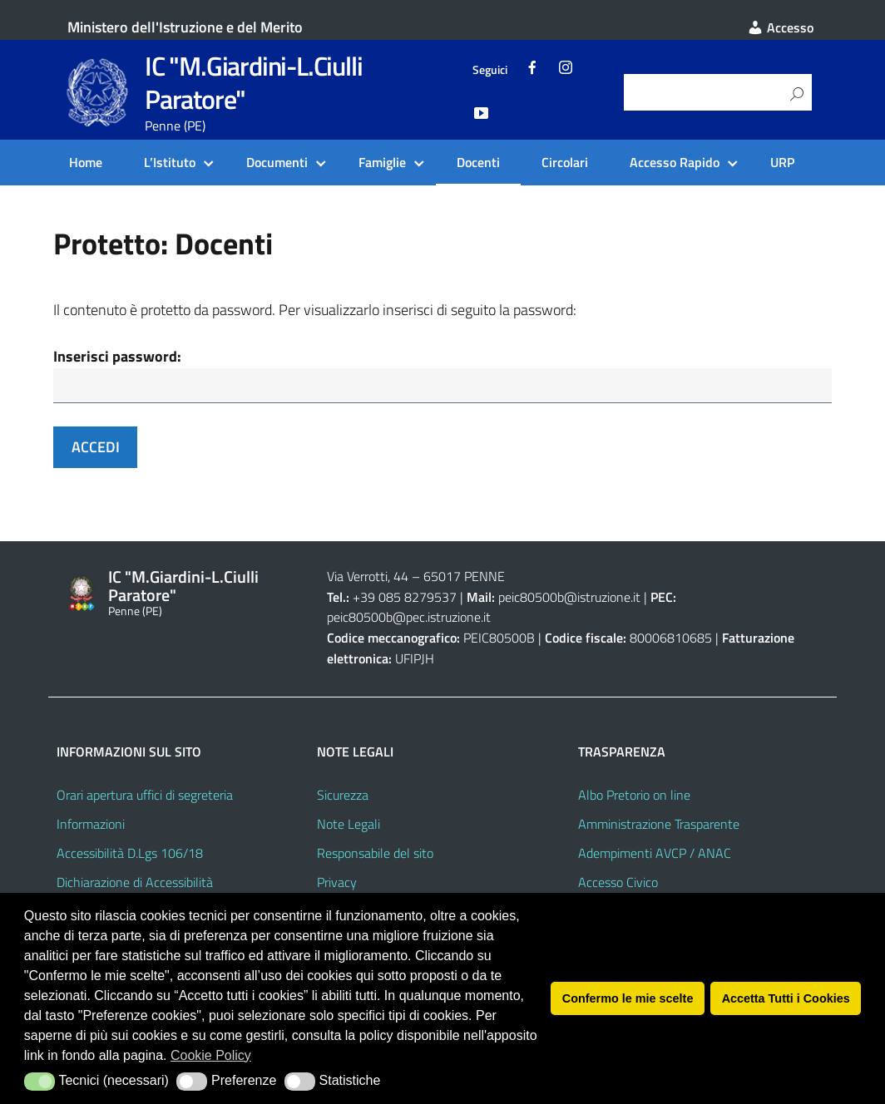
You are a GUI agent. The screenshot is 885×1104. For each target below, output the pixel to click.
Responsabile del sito (375, 855)
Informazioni (91, 826)
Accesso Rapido (674, 162)
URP (782, 162)
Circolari (564, 162)
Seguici (489, 70)
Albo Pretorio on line (634, 797)
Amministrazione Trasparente (658, 826)
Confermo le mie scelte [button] (628, 998)
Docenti (478, 162)
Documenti (277, 162)
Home (85, 162)
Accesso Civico (618, 884)
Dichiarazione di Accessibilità (135, 884)
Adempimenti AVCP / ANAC (654, 855)
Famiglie (382, 162)
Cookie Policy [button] (211, 1055)
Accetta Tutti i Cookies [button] (786, 998)
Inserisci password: (117, 356)
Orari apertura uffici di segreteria (145, 797)
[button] (39, 1081)
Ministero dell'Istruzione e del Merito (185, 27)
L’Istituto (169, 162)
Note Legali (348, 826)
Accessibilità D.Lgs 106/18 (130, 855)
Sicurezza (342, 797)
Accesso (780, 27)
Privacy (337, 884)
